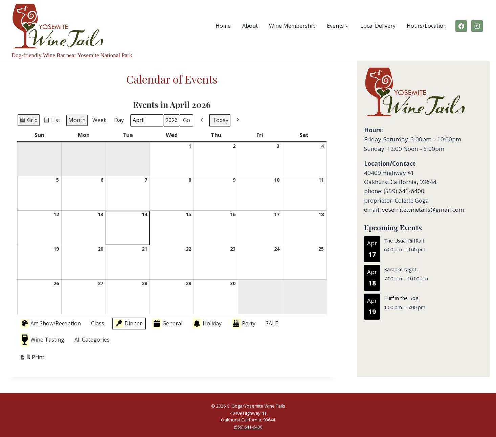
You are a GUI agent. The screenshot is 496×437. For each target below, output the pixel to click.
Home (223, 25)
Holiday (207, 323)
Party (243, 323)
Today (220, 120)
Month (77, 120)
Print (31, 358)
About (250, 25)
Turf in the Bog (401, 298)
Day (119, 120)
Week (99, 120)
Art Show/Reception (50, 323)
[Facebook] (461, 26)
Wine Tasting (42, 339)
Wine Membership (292, 25)
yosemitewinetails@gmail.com (423, 209)
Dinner (128, 323)
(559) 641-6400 (404, 191)
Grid (28, 121)
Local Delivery (378, 25)
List (51, 121)
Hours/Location (427, 25)
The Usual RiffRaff (404, 240)
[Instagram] (477, 26)
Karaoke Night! (401, 269)
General (167, 323)
